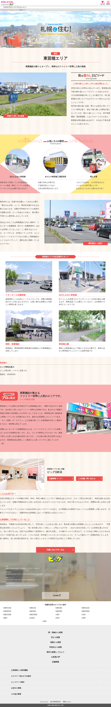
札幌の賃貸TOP (4, 9)
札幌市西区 (59, 611)
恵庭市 (5, 618)
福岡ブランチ (10, 578)
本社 (7, 566)
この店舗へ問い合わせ (86, 479)
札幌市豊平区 (7, 611)
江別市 (84, 614)
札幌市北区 (32, 607)
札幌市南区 (32, 611)
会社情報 (55, 595)
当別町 (84, 618)
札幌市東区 (59, 607)
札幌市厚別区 (86, 611)
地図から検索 (55, 642)
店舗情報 (55, 662)
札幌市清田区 (33, 614)
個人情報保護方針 (55, 701)
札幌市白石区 (86, 607)
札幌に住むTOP (14, 9)
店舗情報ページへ (56, 479)
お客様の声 (55, 657)
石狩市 (57, 618)
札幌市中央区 (7, 607)
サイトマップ (44, 701)
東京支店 (8, 572)
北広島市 (32, 618)
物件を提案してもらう (55, 652)
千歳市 (45, 621)
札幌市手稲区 (7, 614)
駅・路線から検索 (55, 632)
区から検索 (55, 637)
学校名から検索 (55, 647)
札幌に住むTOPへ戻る (55, 550)
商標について (67, 701)
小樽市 (57, 614)
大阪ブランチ (10, 583)
